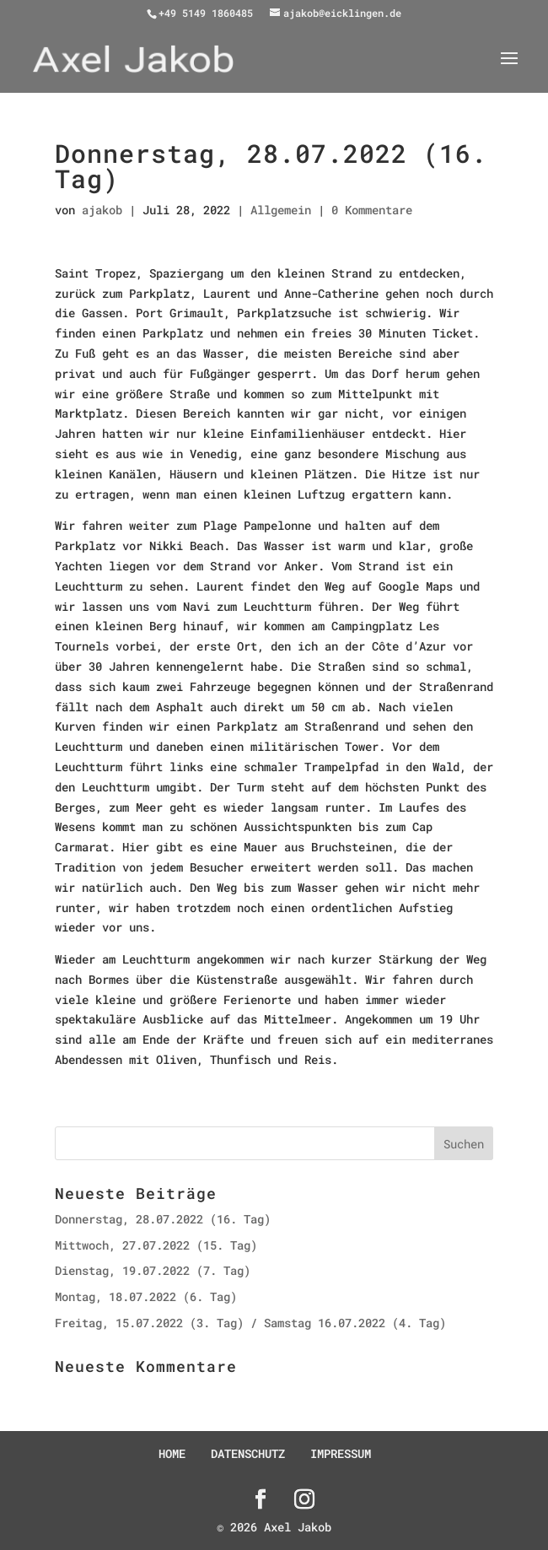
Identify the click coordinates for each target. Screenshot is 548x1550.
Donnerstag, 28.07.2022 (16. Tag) (163, 1219)
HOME (171, 1453)
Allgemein (280, 210)
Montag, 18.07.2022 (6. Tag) (146, 1296)
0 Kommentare (371, 210)
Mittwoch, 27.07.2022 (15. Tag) (156, 1245)
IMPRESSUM (340, 1453)
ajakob (102, 210)
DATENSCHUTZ (248, 1453)
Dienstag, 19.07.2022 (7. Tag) (152, 1270)
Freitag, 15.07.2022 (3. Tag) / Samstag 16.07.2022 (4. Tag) (250, 1323)
